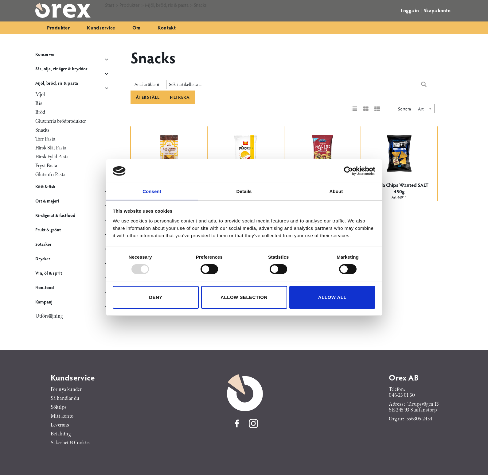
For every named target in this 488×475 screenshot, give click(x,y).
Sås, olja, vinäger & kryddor (61, 68)
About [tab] (336, 191)
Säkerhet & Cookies (71, 443)
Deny (155, 297)
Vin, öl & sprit (48, 273)
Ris (38, 103)
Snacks (42, 130)
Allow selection (244, 297)
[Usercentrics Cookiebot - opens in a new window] (348, 171)
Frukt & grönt (48, 230)
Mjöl (40, 95)
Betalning (61, 434)
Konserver (45, 54)
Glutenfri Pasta (50, 175)
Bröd (40, 112)
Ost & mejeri (47, 201)
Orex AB (404, 377)
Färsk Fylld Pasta (51, 157)
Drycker (42, 258)
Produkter (58, 27)
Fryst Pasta (46, 166)
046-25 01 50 (402, 395)
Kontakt (167, 27)
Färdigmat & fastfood (55, 215)
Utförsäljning (49, 316)
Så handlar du (65, 398)
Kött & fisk (45, 186)
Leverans (60, 425)
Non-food (44, 287)
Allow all (332, 297)
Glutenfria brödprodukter (60, 121)
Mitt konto (62, 416)
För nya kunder (66, 389)
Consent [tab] (151, 191)
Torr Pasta (45, 139)
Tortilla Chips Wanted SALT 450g (399, 188)
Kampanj (44, 302)
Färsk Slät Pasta (50, 148)
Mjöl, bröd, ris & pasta (56, 83)
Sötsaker (43, 244)
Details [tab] (244, 191)
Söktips (59, 407)
